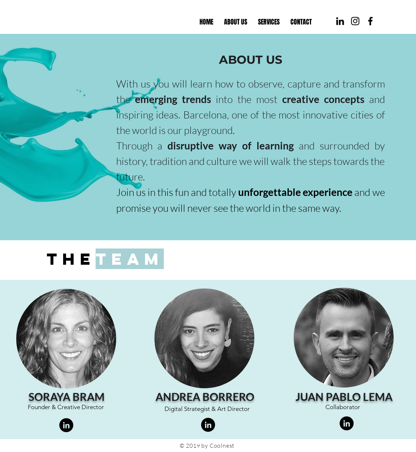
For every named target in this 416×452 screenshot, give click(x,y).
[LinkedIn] (66, 425)
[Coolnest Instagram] (355, 21)
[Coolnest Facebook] (370, 21)
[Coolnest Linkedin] (340, 21)
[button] (269, 22)
